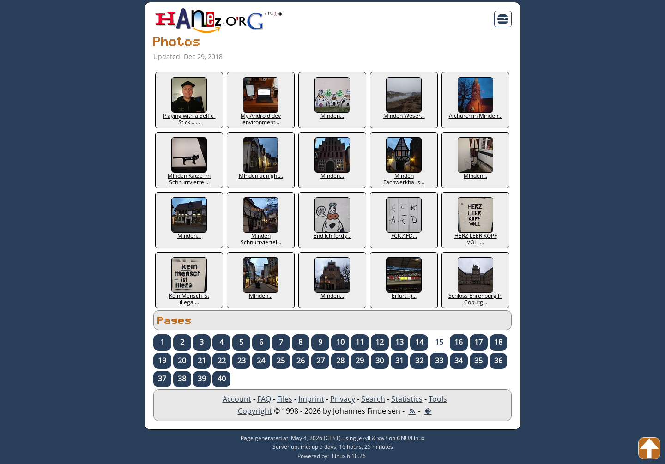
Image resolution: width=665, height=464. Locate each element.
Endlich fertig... (332, 218)
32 (419, 361)
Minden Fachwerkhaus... (403, 161)
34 (458, 361)
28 (340, 361)
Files (284, 399)
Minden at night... (261, 158)
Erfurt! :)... (404, 278)
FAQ (264, 399)
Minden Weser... (404, 98)
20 (182, 361)
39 (202, 379)
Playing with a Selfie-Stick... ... (189, 101)
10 (340, 342)
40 (222, 379)
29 (360, 361)
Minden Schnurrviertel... (261, 221)
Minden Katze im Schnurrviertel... (189, 161)
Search (373, 399)
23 (241, 361)
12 (379, 342)
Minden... (332, 98)
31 (399, 361)
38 (182, 379)
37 (162, 379)
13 (399, 342)
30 (379, 361)
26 (300, 361)
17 (478, 342)
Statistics (407, 399)
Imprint (311, 399)
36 (498, 361)
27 (320, 361)
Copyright (255, 411)
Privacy (342, 399)
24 (261, 361)
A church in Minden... (475, 98)
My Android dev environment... (261, 101)
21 (202, 361)
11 (360, 342)
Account (237, 399)
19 (162, 361)
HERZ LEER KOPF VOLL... (475, 221)
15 (439, 342)
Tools (438, 399)
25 (281, 361)
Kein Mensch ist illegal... (189, 281)
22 (222, 361)
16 (458, 342)
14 (419, 342)
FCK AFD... (404, 218)
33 (439, 361)
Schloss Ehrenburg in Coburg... (475, 281)
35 (478, 361)
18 (498, 342)
